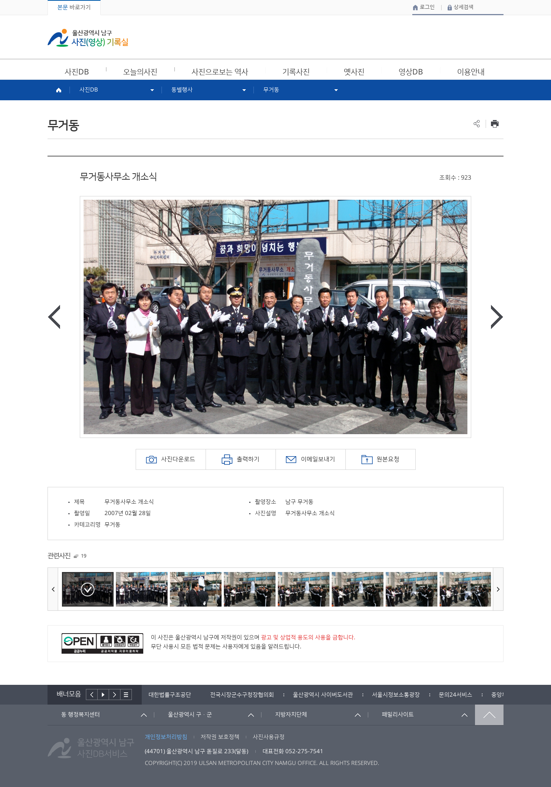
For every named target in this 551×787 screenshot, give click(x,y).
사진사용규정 (269, 737)
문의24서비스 (458, 695)
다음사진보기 (497, 317)
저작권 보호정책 (220, 737)
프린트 (495, 123)
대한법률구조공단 (173, 695)
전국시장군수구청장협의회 (245, 695)
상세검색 (463, 7)
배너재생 (103, 694)
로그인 (427, 7)
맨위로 (489, 715)
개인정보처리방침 (166, 737)
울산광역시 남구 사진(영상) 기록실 (88, 38)
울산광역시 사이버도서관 (326, 695)
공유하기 (477, 123)
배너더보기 (126, 694)
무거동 (271, 90)
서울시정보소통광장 (399, 695)
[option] (275, 317)
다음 (114, 694)
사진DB (88, 90)
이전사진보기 (54, 317)
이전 (92, 694)
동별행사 (182, 90)
